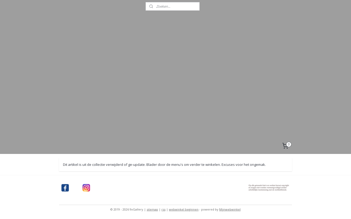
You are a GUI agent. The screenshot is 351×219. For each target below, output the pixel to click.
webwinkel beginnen (184, 209)
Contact (77, 147)
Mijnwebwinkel (230, 209)
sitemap (152, 209)
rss (163, 209)
